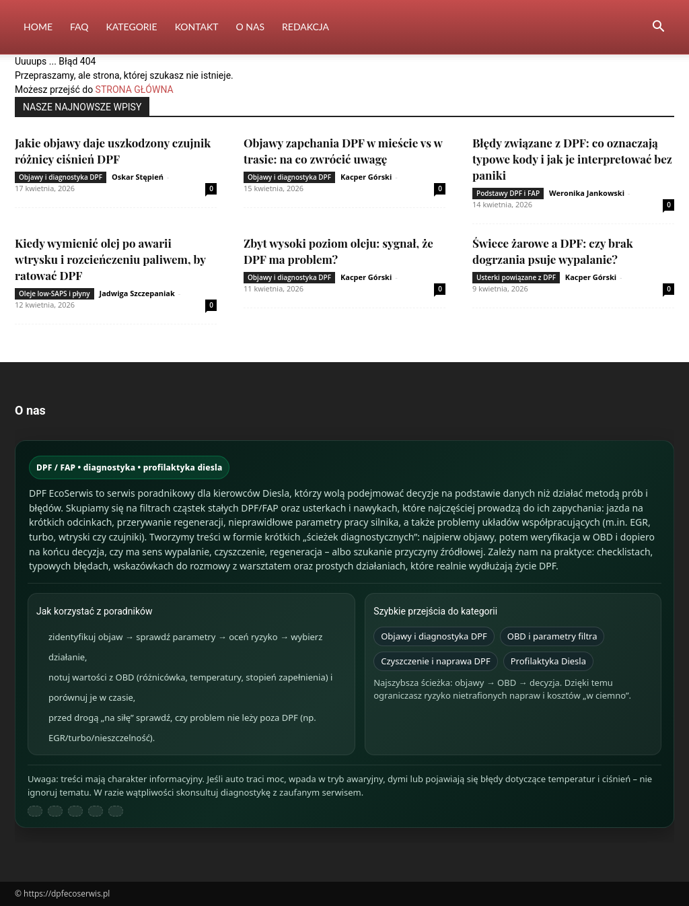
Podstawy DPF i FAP (508, 193)
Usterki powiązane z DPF (516, 277)
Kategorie (131, 26)
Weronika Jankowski (586, 193)
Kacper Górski (366, 177)
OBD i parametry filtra (552, 636)
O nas (250, 26)
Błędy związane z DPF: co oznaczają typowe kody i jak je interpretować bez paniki (572, 158)
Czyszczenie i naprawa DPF (436, 661)
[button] (658, 28)
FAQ (79, 26)
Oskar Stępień (138, 177)
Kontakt (197, 26)
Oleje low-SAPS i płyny (54, 293)
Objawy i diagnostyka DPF (60, 177)
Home (38, 26)
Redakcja (305, 26)
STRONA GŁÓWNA (135, 89)
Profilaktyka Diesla (548, 661)
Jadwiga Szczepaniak (137, 293)
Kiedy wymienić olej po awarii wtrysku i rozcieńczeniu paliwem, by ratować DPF (110, 259)
